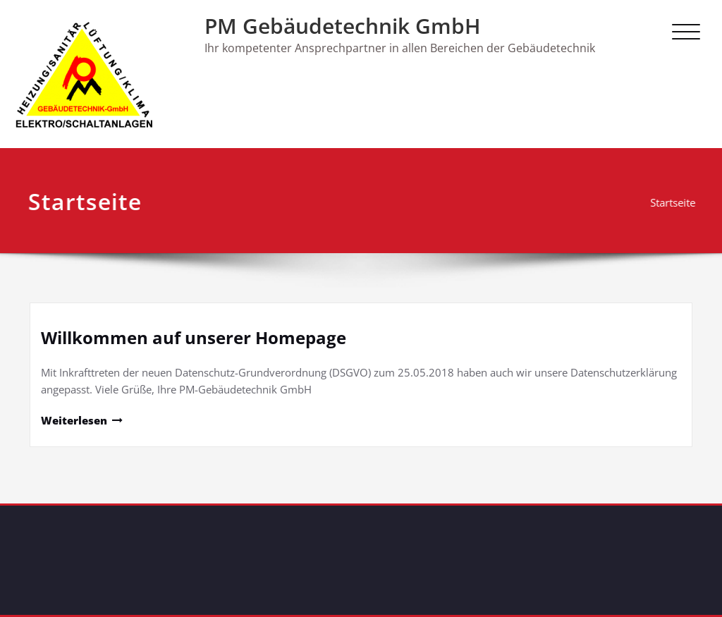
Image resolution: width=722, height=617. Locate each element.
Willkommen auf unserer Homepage (193, 337)
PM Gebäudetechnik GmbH (342, 25)
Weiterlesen (74, 420)
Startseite (675, 202)
